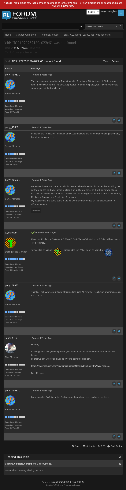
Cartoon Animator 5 (26, 35)
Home (8, 35)
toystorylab (10, 232)
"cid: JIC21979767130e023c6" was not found (87, 35)
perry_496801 (20, 48)
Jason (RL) (11, 338)
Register (113, 11)
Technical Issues (50, 35)
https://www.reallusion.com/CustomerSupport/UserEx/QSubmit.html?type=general (70, 366)
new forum (67, 6)
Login (104, 11)
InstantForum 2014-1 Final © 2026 (67, 482)
